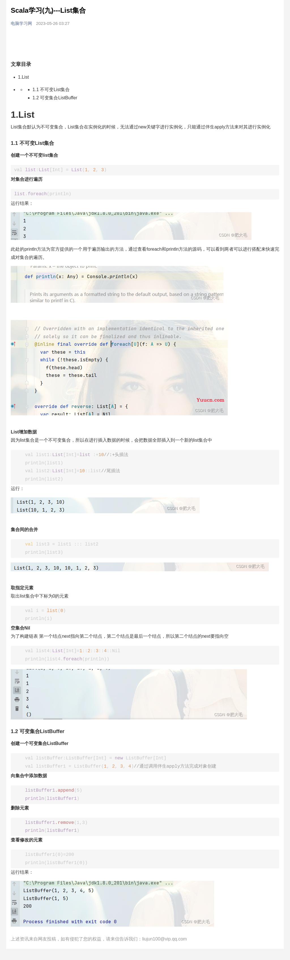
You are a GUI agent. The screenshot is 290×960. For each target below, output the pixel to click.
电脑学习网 (22, 23)
